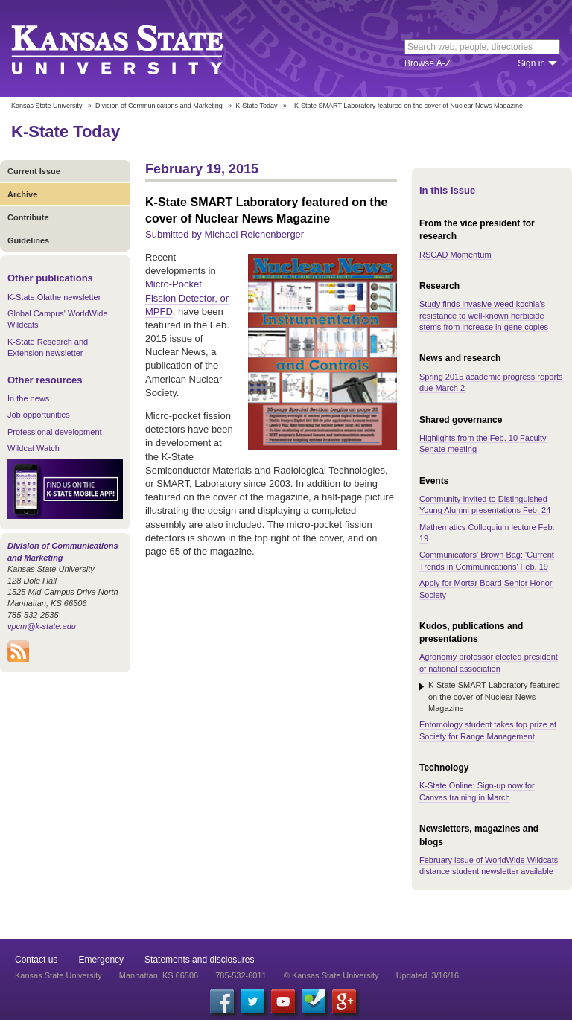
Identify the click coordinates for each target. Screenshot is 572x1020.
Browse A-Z (427, 63)
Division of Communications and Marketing (159, 105)
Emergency (101, 959)
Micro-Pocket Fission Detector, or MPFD (187, 297)
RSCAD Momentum (455, 254)
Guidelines (28, 240)
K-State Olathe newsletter (54, 297)
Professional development (54, 431)
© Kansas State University (331, 975)
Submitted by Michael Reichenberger (224, 234)
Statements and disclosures (199, 959)
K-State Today (256, 105)
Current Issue (33, 171)
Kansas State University (136, 48)
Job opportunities (38, 414)
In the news (28, 398)
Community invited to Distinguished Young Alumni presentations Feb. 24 (484, 504)
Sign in (531, 63)
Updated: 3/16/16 (427, 975)
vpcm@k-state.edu (41, 626)
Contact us (36, 959)
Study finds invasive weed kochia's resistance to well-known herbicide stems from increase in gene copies (483, 315)
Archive (22, 194)
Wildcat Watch (33, 448)
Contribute (28, 217)
